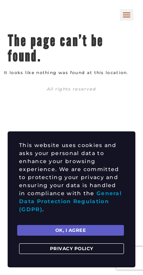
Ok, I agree (70, 230)
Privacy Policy (71, 248)
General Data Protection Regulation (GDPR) (70, 201)
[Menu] (126, 15)
